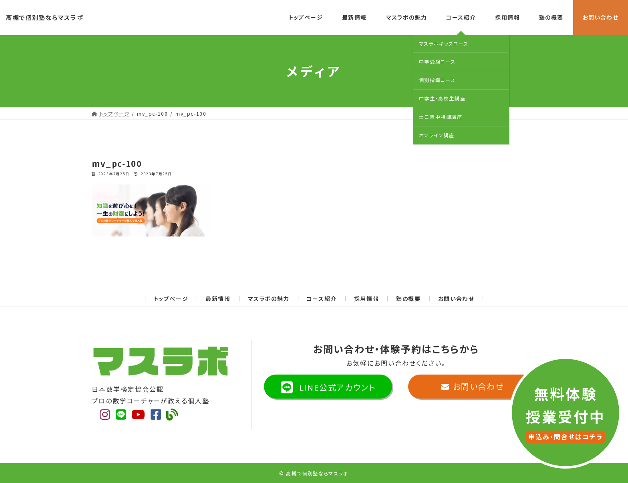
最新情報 (217, 299)
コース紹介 (322, 299)
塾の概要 (408, 299)
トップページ (171, 299)
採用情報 (366, 299)
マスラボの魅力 (269, 299)
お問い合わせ (456, 299)
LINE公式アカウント (328, 391)
